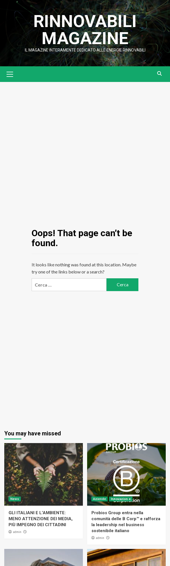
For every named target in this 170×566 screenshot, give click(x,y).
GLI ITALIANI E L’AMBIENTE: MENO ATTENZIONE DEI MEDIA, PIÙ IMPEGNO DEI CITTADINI (41, 518)
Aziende (99, 499)
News (14, 499)
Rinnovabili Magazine (85, 29)
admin (17, 532)
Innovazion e (121, 499)
